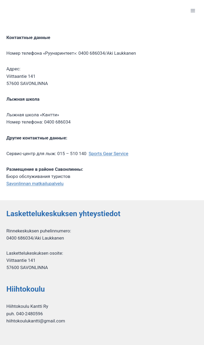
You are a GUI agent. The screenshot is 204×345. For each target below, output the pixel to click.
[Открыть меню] (193, 10)
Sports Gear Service (108, 153)
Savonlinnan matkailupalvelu (34, 183)
